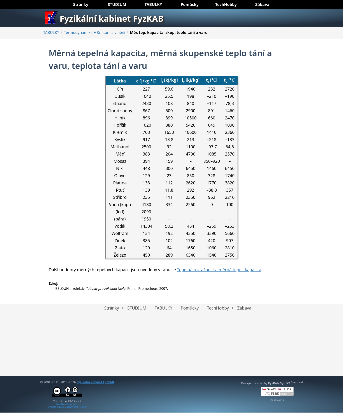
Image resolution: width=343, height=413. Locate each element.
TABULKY (51, 32)
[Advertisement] (171, 345)
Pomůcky (190, 308)
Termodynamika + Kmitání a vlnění (94, 32)
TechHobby (218, 308)
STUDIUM (136, 308)
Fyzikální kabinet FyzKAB (95, 382)
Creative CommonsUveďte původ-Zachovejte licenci (67, 405)
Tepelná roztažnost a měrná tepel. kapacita (219, 269)
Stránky (111, 308)
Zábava (244, 308)
